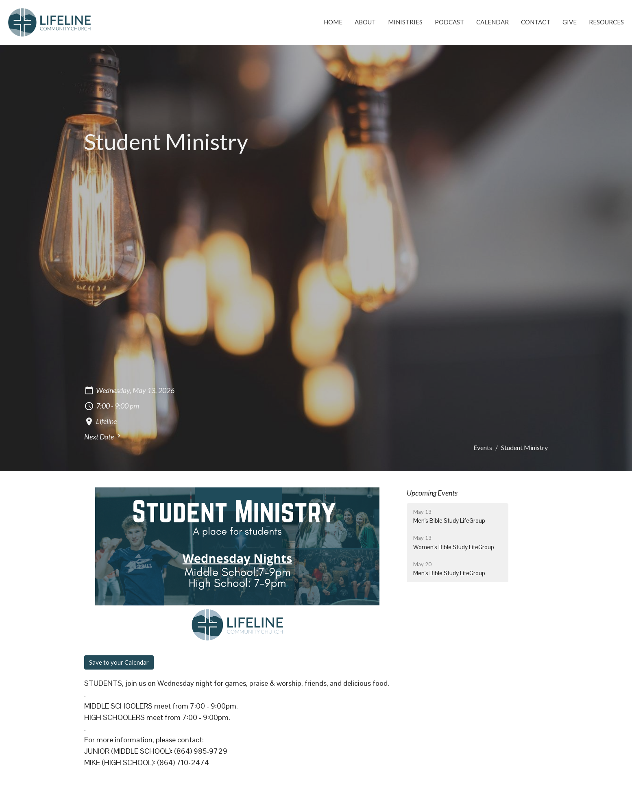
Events (482, 447)
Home (333, 22)
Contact (535, 22)
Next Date (103, 436)
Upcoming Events (432, 492)
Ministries (405, 22)
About (365, 22)
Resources (606, 22)
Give (569, 22)
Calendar (492, 22)
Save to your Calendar (119, 662)
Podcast (449, 22)
